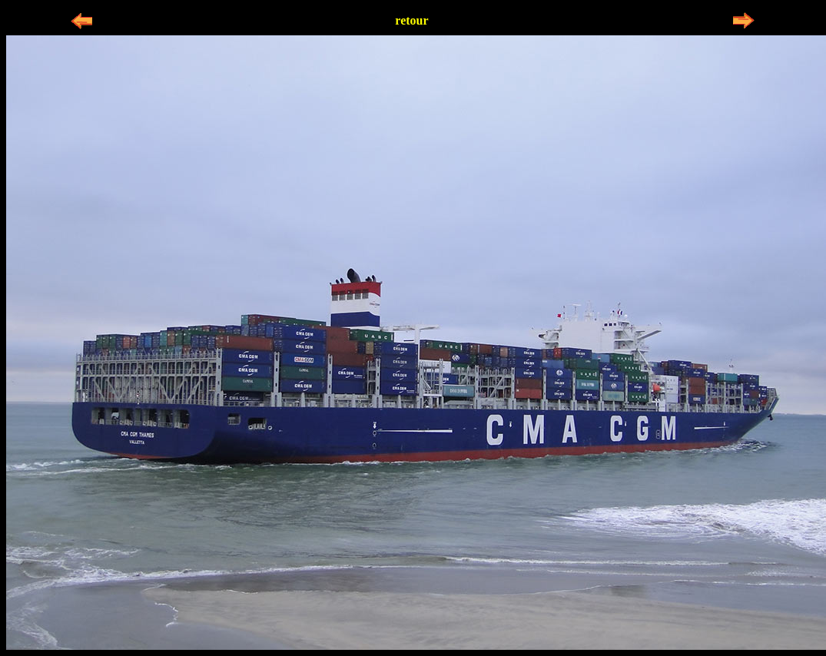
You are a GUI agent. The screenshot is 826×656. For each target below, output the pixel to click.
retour (411, 20)
